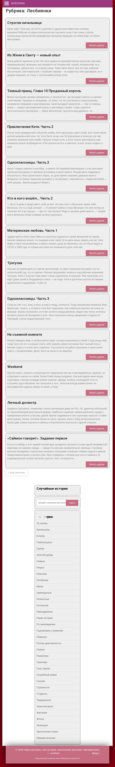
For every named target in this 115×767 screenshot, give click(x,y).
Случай (41, 681)
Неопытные (43, 599)
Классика (42, 574)
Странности (43, 687)
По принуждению (46, 624)
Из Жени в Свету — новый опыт (34, 55)
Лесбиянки (42, 580)
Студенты (42, 693)
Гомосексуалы (44, 542)
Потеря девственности (49, 643)
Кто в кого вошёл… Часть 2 (30, 198)
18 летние (42, 523)
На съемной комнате (24, 334)
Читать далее (96, 45)
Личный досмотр (21, 403)
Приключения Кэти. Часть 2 (30, 127)
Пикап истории (45, 618)
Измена (41, 561)
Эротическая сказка (47, 731)
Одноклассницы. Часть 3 (28, 299)
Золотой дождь (45, 555)
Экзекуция (42, 725)
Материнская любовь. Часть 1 (32, 231)
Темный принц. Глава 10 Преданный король (44, 91)
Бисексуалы (43, 529)
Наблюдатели (44, 592)
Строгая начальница (24, 23)
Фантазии (42, 712)
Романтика (42, 656)
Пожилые (42, 637)
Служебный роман (47, 674)
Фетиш (40, 719)
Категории (18, 3)
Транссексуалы (45, 706)
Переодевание (44, 611)
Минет (40, 586)
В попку (41, 536)
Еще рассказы (16, 472)
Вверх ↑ (96, 753)
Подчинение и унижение (50, 630)
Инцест (40, 567)
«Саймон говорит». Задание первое (37, 438)
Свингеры (42, 662)
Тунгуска (14, 263)
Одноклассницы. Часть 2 (28, 162)
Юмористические (46, 738)
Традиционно (44, 700)
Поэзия (40, 649)
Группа (40, 548)
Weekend (14, 367)
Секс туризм (43, 668)
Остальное (42, 605)
